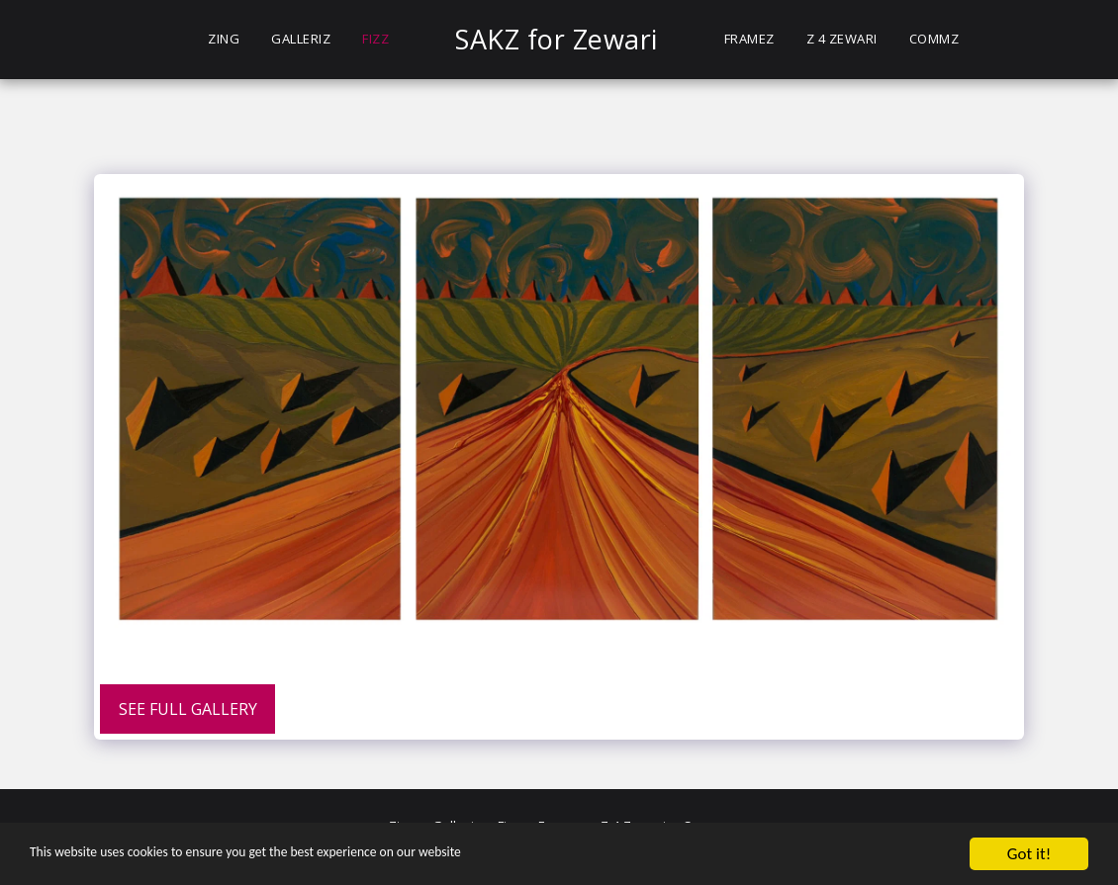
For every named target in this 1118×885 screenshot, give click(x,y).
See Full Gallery (188, 709)
